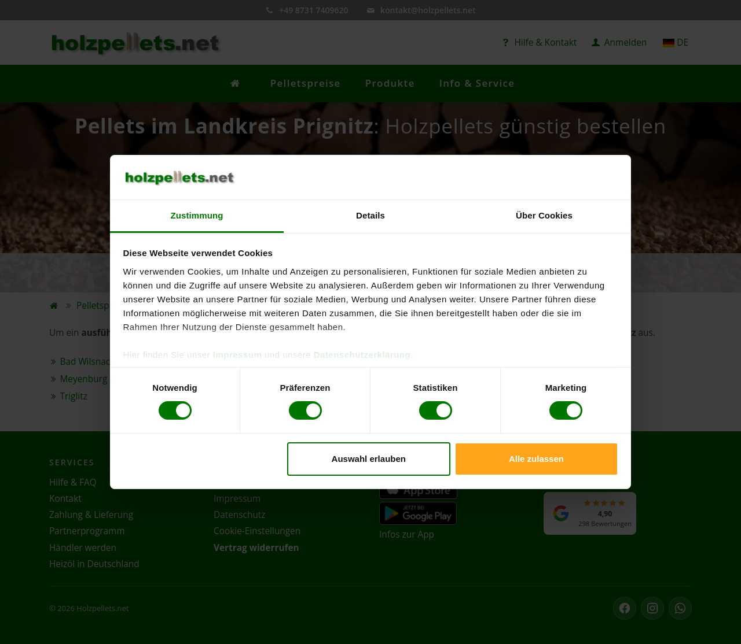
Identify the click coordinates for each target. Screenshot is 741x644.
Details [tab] (370, 215)
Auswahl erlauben (369, 459)
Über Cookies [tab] (544, 215)
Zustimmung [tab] (197, 215)
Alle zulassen (536, 459)
